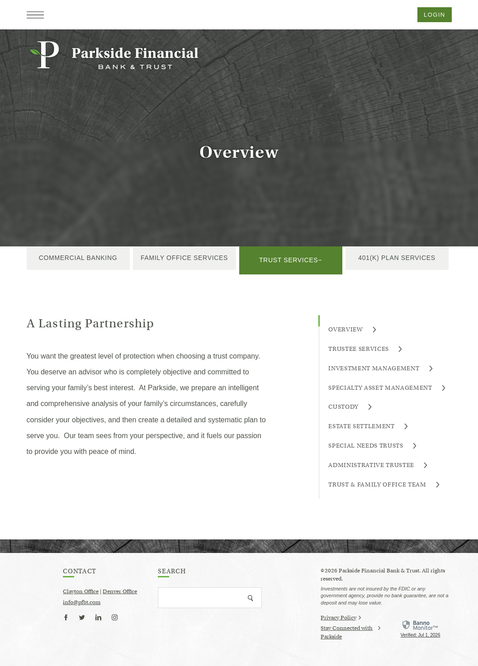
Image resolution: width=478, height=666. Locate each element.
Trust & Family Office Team (384, 485)
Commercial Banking (78, 257)
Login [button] (434, 14)
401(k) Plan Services (396, 257)
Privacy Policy (341, 617)
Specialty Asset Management (387, 388)
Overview (352, 330)
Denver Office (120, 591)
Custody (350, 407)
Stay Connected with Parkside (350, 632)
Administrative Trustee (378, 465)
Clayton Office (81, 591)
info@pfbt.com (81, 602)
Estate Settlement (368, 426)
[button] (35, 15)
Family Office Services (184, 257)
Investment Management (380, 368)
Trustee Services (365, 349)
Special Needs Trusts (372, 446)
